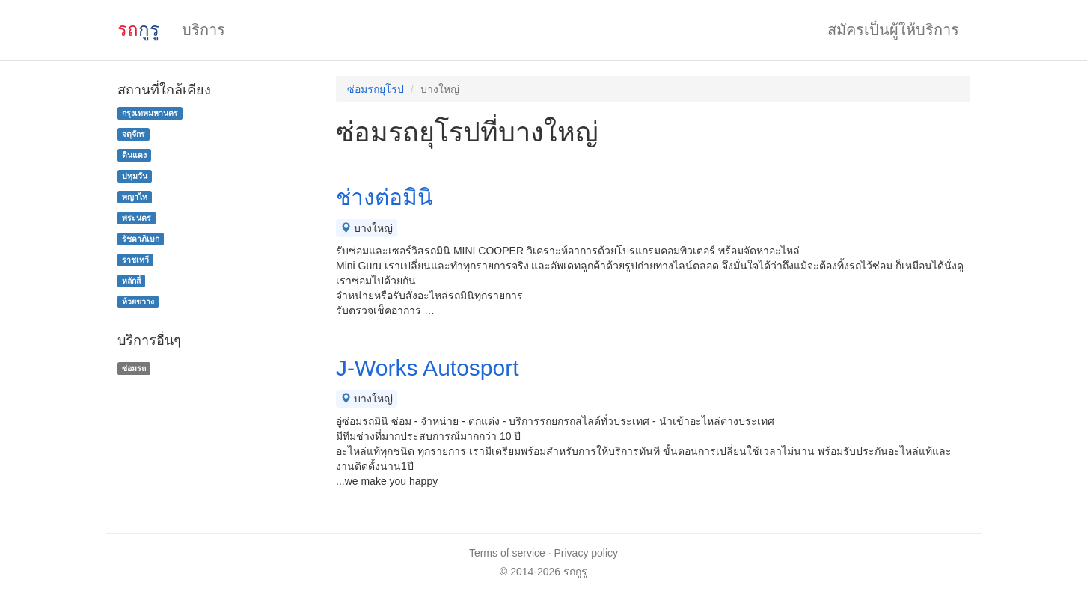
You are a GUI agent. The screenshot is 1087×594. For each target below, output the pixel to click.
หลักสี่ (131, 280)
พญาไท (134, 196)
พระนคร (136, 217)
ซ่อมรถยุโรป (375, 89)
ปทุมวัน (134, 175)
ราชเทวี (135, 259)
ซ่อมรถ (134, 368)
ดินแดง (134, 154)
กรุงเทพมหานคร (150, 112)
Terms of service (507, 553)
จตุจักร (133, 133)
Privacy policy (586, 553)
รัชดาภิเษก (140, 238)
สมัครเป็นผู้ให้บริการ (893, 30)
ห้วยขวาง (138, 301)
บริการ (203, 30)
